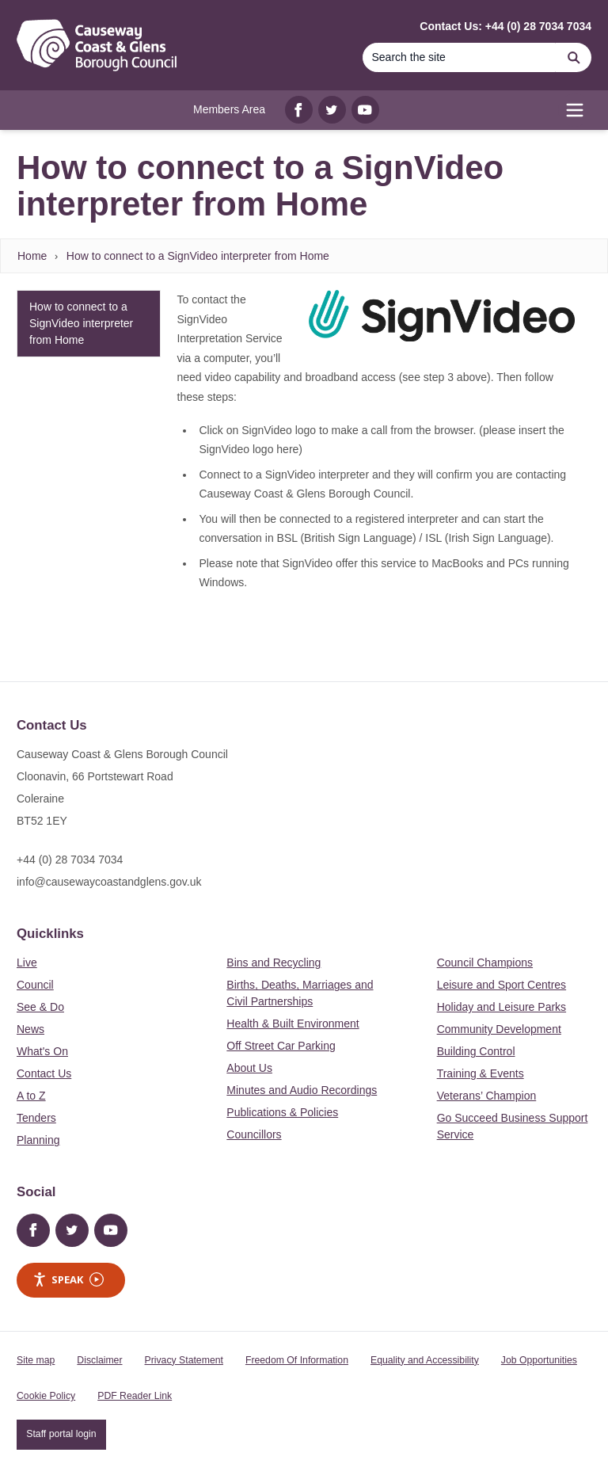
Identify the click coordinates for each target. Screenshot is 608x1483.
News (30, 1029)
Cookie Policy (46, 1395)
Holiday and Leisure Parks (501, 1007)
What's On (42, 1051)
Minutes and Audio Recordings (301, 1090)
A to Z (31, 1095)
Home (32, 256)
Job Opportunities (539, 1360)
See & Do (40, 1007)
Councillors (253, 1134)
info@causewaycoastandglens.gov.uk (109, 881)
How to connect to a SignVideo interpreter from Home (197, 256)
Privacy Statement (184, 1360)
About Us (249, 1068)
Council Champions (485, 962)
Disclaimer (99, 1360)
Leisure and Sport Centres (501, 984)
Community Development (499, 1029)
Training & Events (480, 1073)
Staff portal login (61, 1433)
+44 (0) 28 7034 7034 (70, 859)
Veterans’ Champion (487, 1095)
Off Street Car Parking (280, 1045)
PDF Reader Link (134, 1395)
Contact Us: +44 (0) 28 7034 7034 (505, 26)
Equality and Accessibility (424, 1360)
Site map (36, 1360)
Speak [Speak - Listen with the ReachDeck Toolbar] (68, 1279)
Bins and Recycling (273, 962)
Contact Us (44, 1073)
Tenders (36, 1117)
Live (27, 962)
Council (35, 984)
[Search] (459, 57)
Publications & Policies (282, 1112)
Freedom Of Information (296, 1360)
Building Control (476, 1051)
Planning (38, 1140)
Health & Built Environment (292, 1023)
